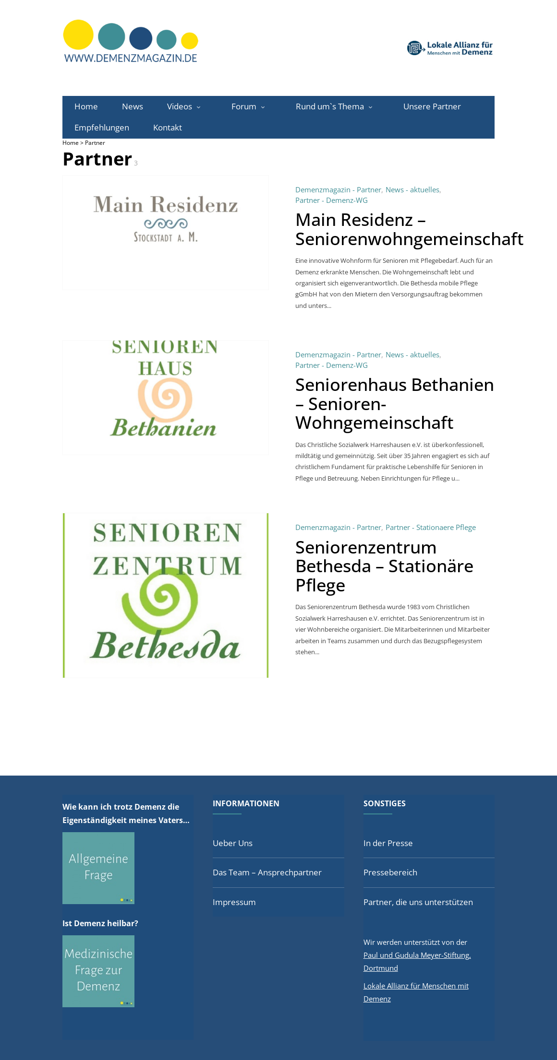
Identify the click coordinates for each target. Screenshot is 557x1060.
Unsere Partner (432, 106)
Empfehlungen (101, 127)
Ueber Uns (233, 842)
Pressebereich (390, 872)
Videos (179, 106)
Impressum (234, 901)
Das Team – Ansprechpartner (267, 872)
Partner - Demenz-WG (331, 200)
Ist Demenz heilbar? (100, 923)
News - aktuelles (412, 189)
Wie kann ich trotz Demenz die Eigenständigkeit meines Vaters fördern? (122, 814)
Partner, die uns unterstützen (418, 901)
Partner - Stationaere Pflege (431, 527)
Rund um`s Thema (330, 106)
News (132, 106)
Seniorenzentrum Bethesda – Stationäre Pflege (384, 566)
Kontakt (167, 127)
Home (86, 106)
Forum (243, 106)
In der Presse (388, 842)
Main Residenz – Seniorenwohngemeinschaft (409, 229)
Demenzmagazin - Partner (338, 189)
